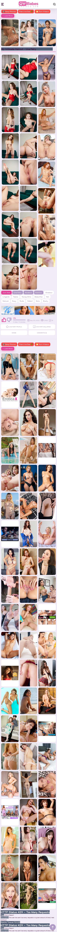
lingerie (6, 297)
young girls (26, 297)
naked (29, 301)
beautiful (39, 297)
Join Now (6, 292)
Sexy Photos (9, 11)
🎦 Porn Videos (42, 11)
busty (45, 301)
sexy (14, 301)
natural (6, 301)
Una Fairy (17, 292)
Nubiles (38, 292)
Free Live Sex (26, 11)
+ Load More (8, 16)
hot (47, 297)
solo (38, 301)
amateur (48, 292)
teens (15, 297)
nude (22, 301)
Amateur (28, 292)
